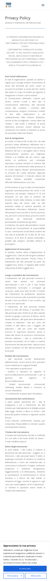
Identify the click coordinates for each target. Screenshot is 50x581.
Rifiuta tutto (36, 576)
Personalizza (12, 576)
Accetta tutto (25, 568)
